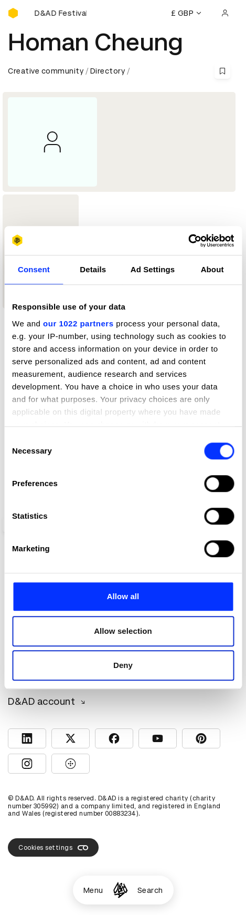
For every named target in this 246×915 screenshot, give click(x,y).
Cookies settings (53, 847)
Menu (93, 890)
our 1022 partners (78, 323)
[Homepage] (120, 890)
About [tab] (212, 269)
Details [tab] (93, 269)
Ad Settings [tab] (153, 269)
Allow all (123, 596)
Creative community (45, 71)
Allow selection (123, 630)
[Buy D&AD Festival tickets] (60, 13)
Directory (107, 71)
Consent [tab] (34, 269)
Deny (123, 665)
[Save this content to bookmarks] (222, 71)
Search (150, 890)
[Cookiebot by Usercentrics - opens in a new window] (188, 241)
